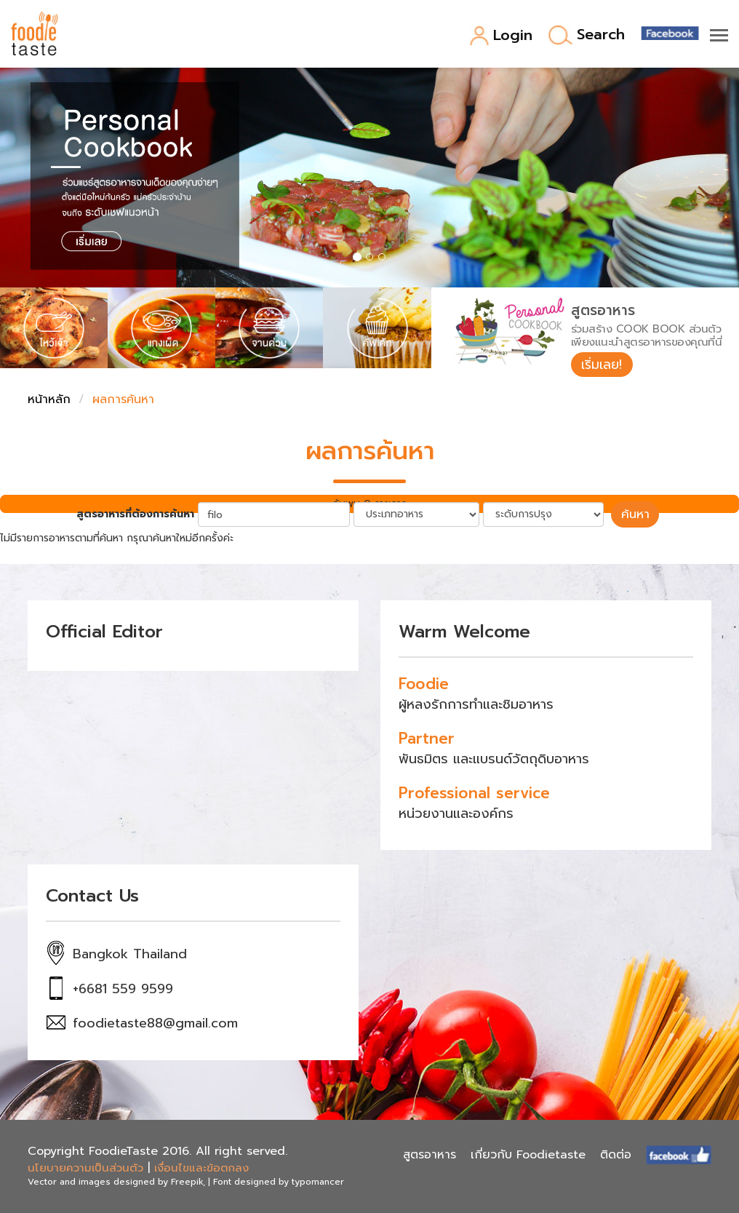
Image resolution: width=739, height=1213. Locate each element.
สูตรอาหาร (429, 1155)
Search (586, 35)
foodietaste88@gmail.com (155, 1024)
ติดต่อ (615, 1155)
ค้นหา (635, 515)
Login (500, 36)
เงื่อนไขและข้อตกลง (201, 1169)
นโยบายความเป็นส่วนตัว (85, 1169)
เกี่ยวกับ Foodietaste (528, 1155)
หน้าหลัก (49, 401)
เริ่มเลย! (603, 364)
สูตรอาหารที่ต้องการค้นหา (137, 515)
